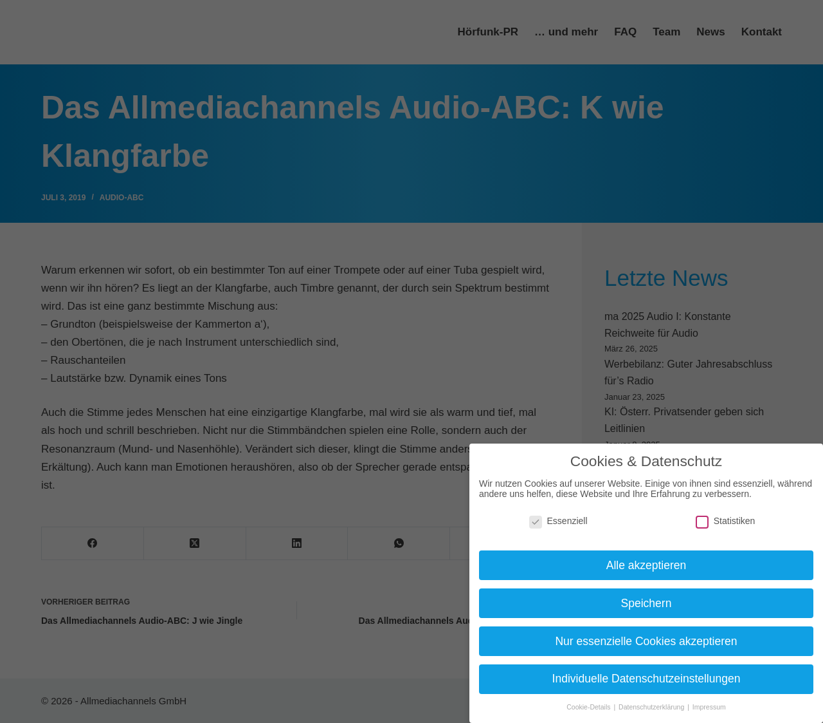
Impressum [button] (709, 707)
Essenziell (558, 521)
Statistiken (725, 521)
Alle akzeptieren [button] (646, 565)
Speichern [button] (646, 603)
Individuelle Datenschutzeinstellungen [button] (646, 678)
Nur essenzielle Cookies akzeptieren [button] (646, 641)
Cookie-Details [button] (589, 707)
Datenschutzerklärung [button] (652, 707)
